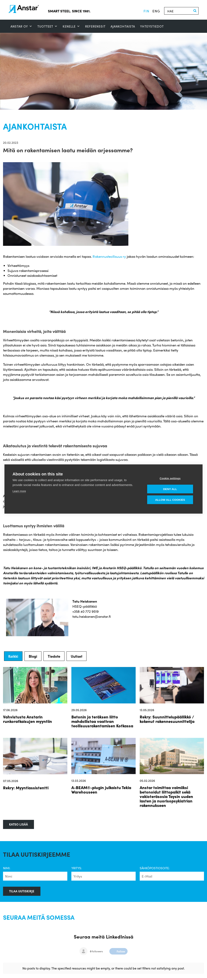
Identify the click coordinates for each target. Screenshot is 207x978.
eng (156, 11)
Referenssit (95, 26)
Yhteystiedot (152, 26)
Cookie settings (170, 478)
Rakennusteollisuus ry (109, 256)
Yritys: (76, 868)
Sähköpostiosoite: (155, 868)
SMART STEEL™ (13, 969)
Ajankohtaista (123, 26)
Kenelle (71, 26)
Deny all (170, 489)
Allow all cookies (170, 499)
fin (146, 11)
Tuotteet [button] (47, 26)
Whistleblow (118, 969)
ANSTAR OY (21, 26)
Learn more (19, 491)
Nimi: (6, 868)
